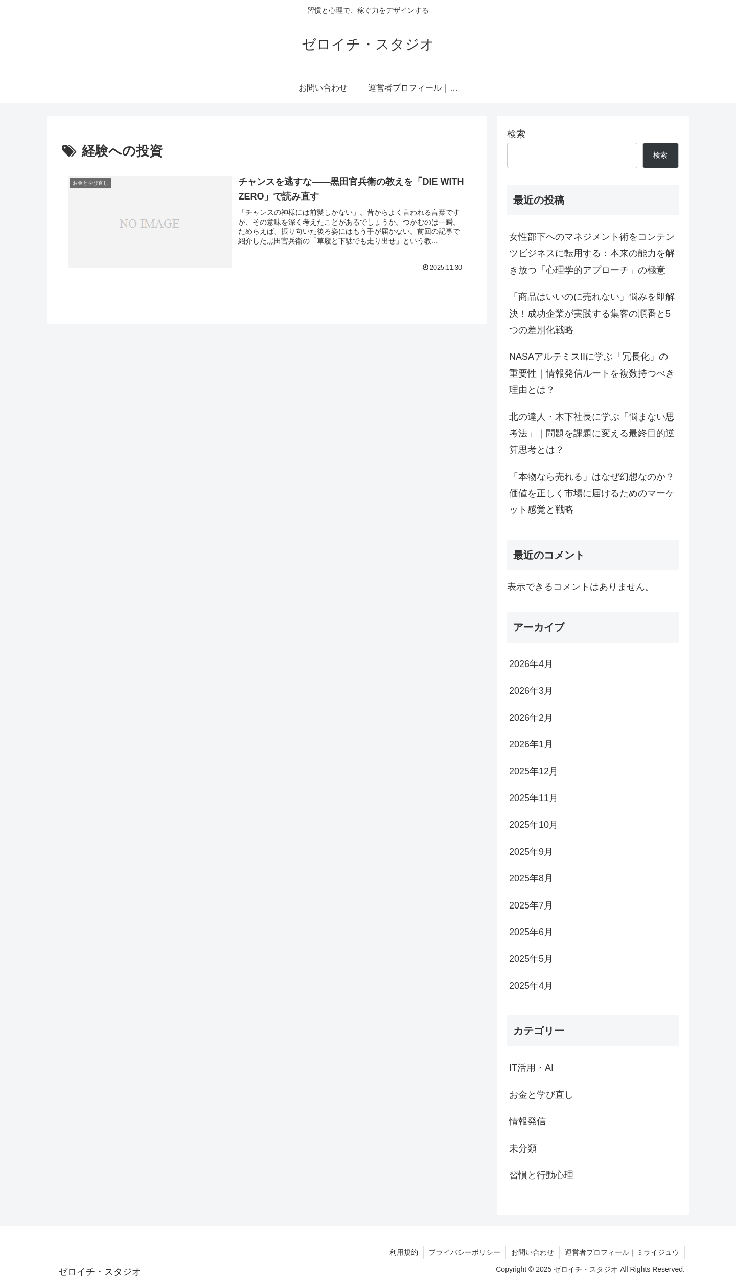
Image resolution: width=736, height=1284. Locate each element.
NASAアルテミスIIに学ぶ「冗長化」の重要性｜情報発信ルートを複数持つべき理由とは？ (592, 373)
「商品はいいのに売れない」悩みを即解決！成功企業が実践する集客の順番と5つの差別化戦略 (592, 313)
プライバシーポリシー (464, 1252)
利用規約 (403, 1252)
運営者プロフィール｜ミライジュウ (622, 1252)
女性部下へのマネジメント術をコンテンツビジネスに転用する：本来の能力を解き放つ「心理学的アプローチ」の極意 (592, 253)
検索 (516, 134)
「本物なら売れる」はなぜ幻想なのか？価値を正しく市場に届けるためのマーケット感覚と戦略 (592, 493)
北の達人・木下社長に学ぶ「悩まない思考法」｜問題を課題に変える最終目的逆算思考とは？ (592, 433)
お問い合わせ (532, 1252)
